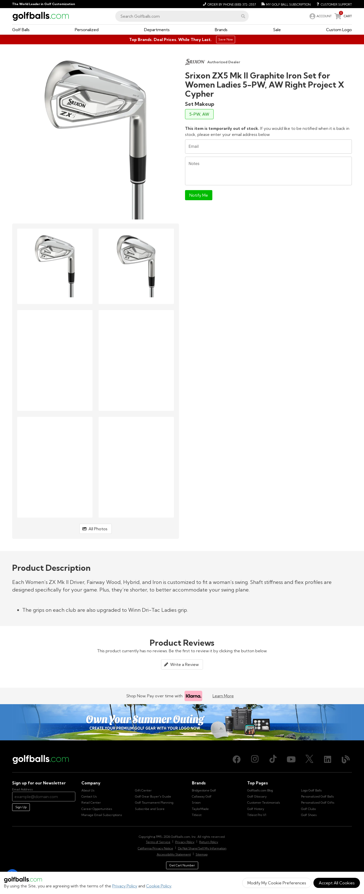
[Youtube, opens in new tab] (291, 759)
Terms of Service (158, 842)
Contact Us (89, 796)
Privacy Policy (124, 885)
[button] (243, 16)
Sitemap (202, 854)
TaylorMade (200, 809)
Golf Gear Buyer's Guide (153, 796)
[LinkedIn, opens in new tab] (328, 759)
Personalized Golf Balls (317, 796)
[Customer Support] (332, 4)
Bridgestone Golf (204, 790)
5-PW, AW (199, 114)
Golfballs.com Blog (260, 790)
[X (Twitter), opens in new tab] (309, 759)
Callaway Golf (202, 796)
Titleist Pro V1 (256, 815)
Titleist (196, 815)
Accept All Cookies (337, 882)
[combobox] (182, 16)
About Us (88, 790)
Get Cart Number (182, 865)
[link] (320, 16)
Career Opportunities (96, 809)
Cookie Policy (158, 885)
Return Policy (208, 842)
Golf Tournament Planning (154, 802)
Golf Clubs (308, 809)
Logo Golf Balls (311, 790)
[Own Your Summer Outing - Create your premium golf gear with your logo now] (182, 722)
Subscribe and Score (150, 809)
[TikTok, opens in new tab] (273, 759)
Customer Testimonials (263, 802)
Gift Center (143, 790)
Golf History (255, 809)
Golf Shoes (309, 815)
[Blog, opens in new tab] (346, 759)
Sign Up (21, 807)
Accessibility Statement (174, 854)
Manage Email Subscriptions (101, 815)
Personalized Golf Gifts (317, 802)
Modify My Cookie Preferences (276, 882)
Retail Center (91, 802)
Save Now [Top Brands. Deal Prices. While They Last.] (225, 39)
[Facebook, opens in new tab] (237, 759)
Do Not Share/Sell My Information (202, 848)
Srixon (196, 802)
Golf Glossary (257, 796)
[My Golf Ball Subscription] (285, 4)
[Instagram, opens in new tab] (255, 759)
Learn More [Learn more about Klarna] (223, 695)
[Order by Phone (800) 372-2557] (228, 4)
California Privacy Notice (155, 848)
